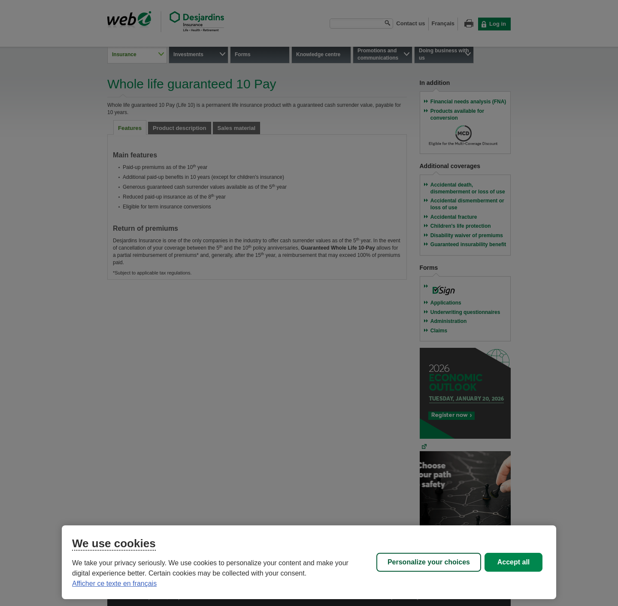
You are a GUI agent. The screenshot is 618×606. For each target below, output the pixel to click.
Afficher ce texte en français (114, 583)
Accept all (513, 562)
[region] (309, 562)
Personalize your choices (429, 562)
